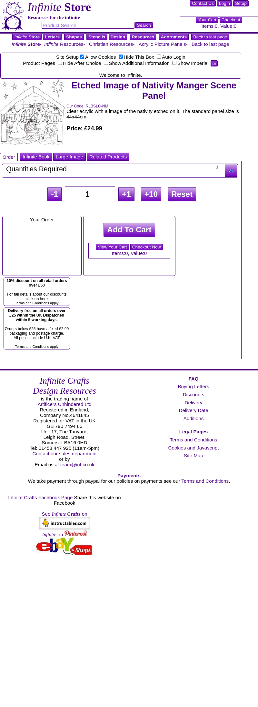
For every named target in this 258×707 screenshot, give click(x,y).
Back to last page (210, 37)
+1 (126, 194)
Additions (193, 418)
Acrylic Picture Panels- (163, 44)
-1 (54, 194)
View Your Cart (112, 247)
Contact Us (203, 3)
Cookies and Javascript (193, 447)
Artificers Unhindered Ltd (64, 404)
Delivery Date (193, 410)
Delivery (194, 402)
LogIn (224, 3)
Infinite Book (36, 156)
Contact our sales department (64, 453)
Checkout (231, 19)
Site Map (193, 455)
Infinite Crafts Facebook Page (40, 497)
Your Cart (207, 19)
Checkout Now (146, 247)
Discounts (193, 394)
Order (9, 157)
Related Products (108, 156)
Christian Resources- (112, 44)
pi (214, 63)
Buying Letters (193, 386)
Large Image (69, 156)
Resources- (64, 44)
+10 (151, 194)
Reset (182, 194)
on (64, 534)
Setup (241, 3)
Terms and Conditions (193, 439)
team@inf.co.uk (77, 464)
